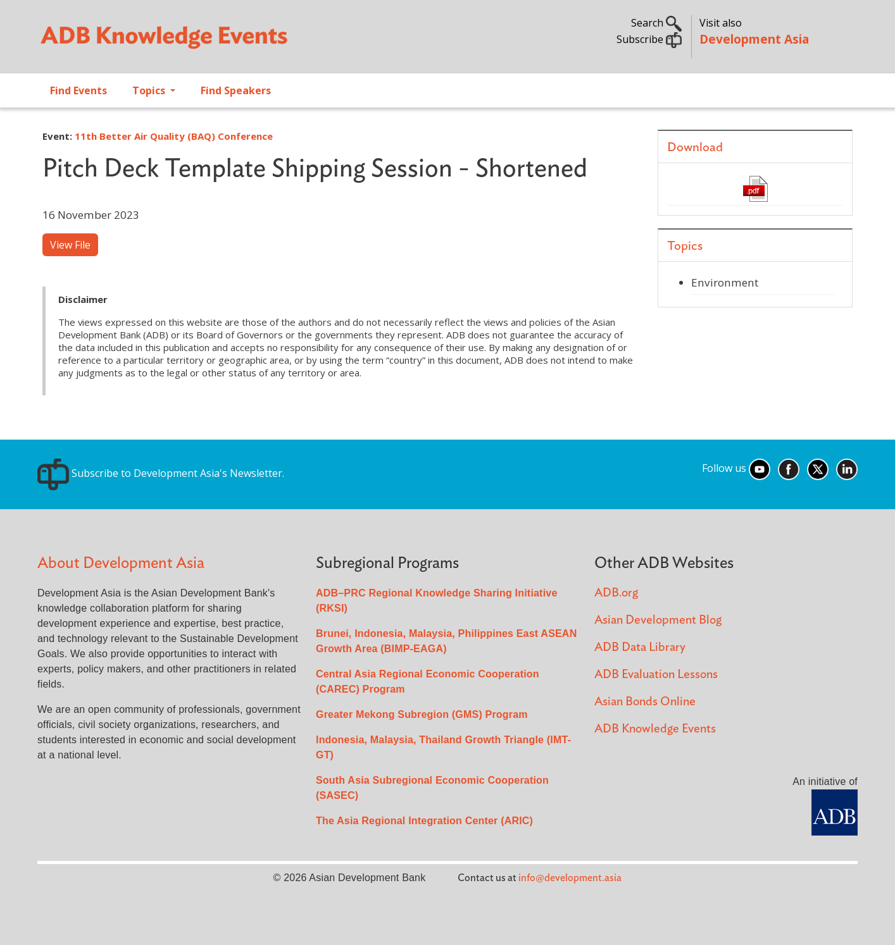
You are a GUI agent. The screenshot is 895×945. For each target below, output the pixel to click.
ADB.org (616, 593)
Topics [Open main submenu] (150, 90)
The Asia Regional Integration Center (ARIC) (424, 820)
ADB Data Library (639, 647)
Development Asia (754, 38)
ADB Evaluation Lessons (656, 675)
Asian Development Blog (658, 620)
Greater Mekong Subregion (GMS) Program (422, 714)
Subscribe (649, 39)
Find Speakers (236, 90)
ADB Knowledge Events (655, 729)
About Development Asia (120, 563)
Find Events (78, 90)
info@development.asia (570, 878)
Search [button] (656, 23)
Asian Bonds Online (645, 702)
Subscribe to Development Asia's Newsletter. (160, 473)
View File (70, 245)
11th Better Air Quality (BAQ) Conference (174, 136)
